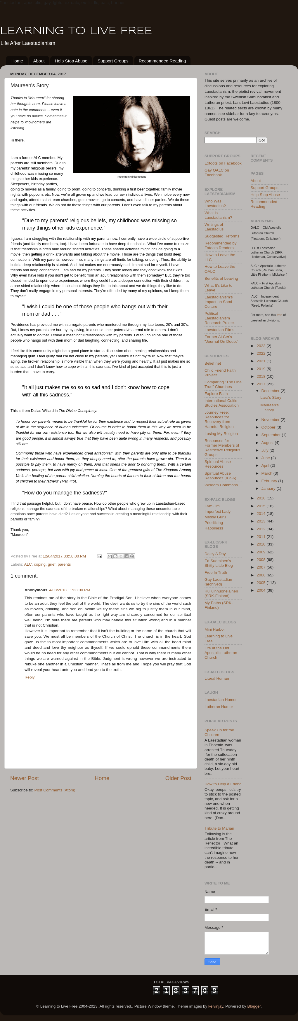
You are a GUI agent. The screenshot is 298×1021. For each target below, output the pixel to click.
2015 (261, 506)
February (269, 481)
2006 (261, 575)
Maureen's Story (269, 407)
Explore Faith (216, 393)
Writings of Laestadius (214, 226)
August (268, 442)
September (271, 435)
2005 (261, 583)
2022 (261, 353)
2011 (261, 536)
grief (52, 564)
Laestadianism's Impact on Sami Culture (219, 302)
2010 (261, 544)
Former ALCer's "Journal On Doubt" (221, 339)
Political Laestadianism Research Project (220, 318)
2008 (261, 559)
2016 (261, 498)
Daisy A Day (215, 554)
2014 (261, 513)
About (39, 60)
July (265, 450)
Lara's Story (270, 397)
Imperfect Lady (218, 511)
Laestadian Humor (221, 699)
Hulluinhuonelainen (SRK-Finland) (221, 593)
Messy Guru (215, 517)
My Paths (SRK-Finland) (219, 605)
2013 (261, 521)
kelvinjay (215, 1006)
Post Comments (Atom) (54, 790)
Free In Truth (216, 572)
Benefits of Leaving (221, 278)
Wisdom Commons (221, 485)
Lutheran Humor (219, 706)
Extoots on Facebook (223, 163)
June (266, 458)
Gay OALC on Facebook (217, 172)
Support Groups (113, 60)
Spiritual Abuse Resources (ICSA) (220, 475)
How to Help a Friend (223, 784)
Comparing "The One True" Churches (223, 384)
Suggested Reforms (222, 236)
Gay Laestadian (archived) (218, 581)
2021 (261, 361)
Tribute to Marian (219, 828)
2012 (261, 529)
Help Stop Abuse (71, 60)
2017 (261, 384)
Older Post (178, 778)
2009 (261, 552)
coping (40, 564)
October (269, 427)
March (267, 473)
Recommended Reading (162, 60)
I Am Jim (212, 506)
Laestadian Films (219, 330)
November (271, 419)
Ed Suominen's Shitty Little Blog (219, 563)
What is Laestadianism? (218, 215)
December (271, 391)
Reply (30, 677)
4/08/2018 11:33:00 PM (69, 590)
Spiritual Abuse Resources (218, 463)
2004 (261, 590)
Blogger (254, 1006)
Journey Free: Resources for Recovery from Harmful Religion (219, 419)
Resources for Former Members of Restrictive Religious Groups (222, 447)
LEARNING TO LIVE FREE (76, 31)
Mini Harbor (215, 629)
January (269, 488)
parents (64, 564)
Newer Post (24, 778)
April (266, 465)
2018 (261, 376)
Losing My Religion (221, 433)
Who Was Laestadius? (215, 203)
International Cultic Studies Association (222, 403)
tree (280, 315)
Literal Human (217, 678)
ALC (28, 564)
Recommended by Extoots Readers (221, 245)
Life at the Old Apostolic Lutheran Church (221, 653)
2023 (261, 346)
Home (17, 60)
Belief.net (213, 363)
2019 (261, 369)
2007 (261, 567)
